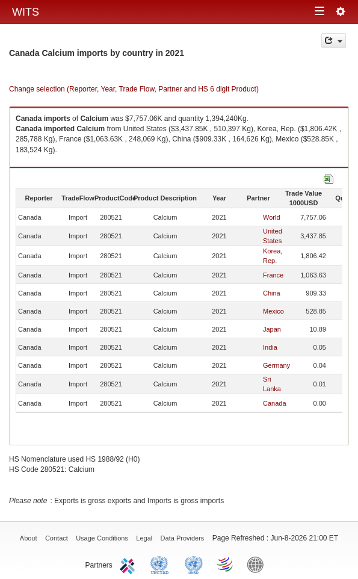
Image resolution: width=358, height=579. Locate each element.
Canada (274, 403)
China (271, 293)
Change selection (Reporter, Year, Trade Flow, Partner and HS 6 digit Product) (134, 89)
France (273, 275)
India (270, 347)
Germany (276, 365)
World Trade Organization (226, 564)
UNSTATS (194, 564)
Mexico (273, 311)
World (271, 217)
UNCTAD (162, 564)
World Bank (258, 564)
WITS (25, 12)
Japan (272, 329)
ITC (129, 564)
